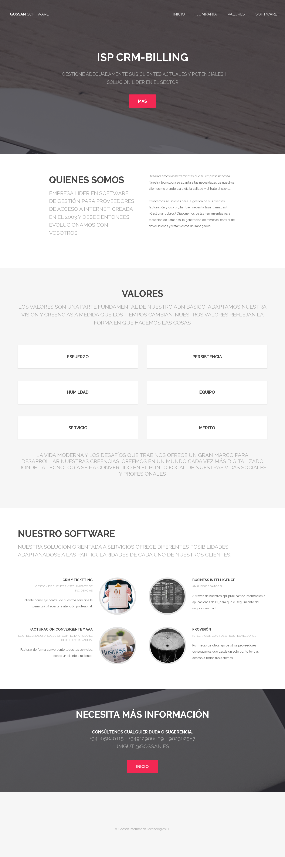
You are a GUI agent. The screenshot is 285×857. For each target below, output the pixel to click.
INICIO (142, 766)
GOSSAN (18, 14)
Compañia (206, 14)
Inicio (179, 14)
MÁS (142, 101)
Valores (236, 14)
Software (266, 14)
